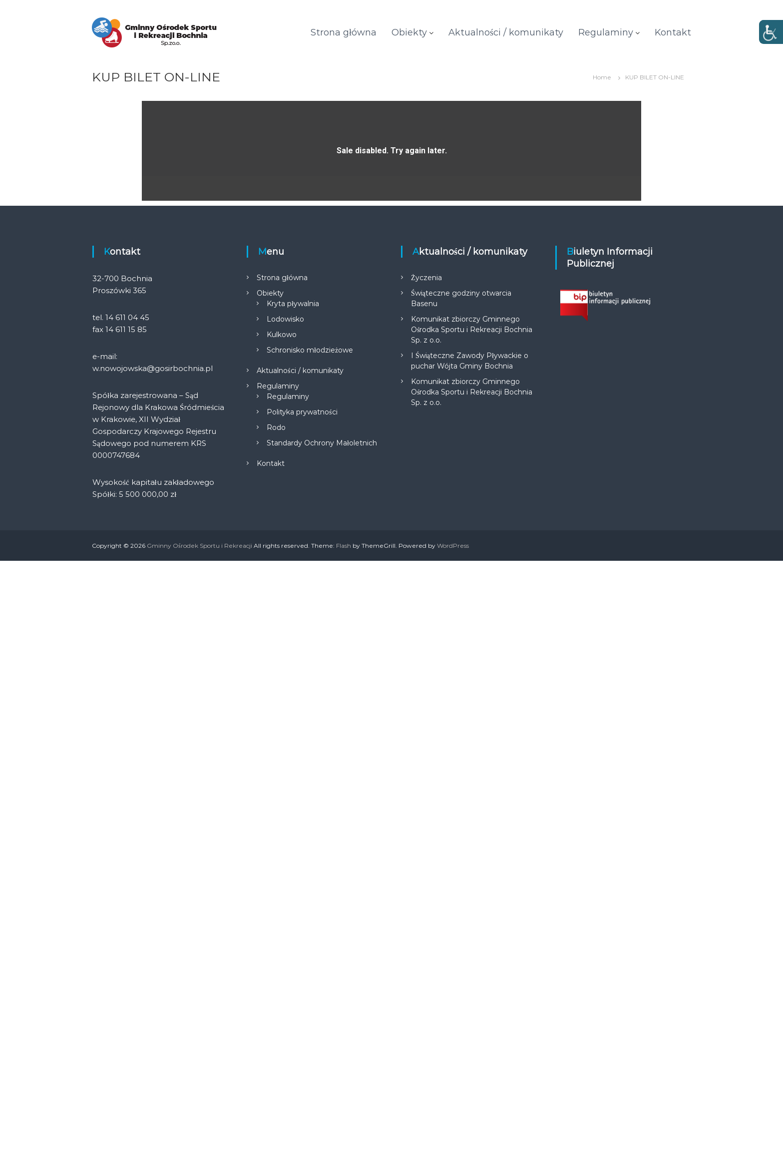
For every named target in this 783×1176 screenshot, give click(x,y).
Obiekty (409, 32)
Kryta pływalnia (293, 918)
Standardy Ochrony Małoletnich (322, 1058)
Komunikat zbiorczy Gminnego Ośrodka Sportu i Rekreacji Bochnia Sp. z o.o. (471, 945)
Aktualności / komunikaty (505, 32)
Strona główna (344, 32)
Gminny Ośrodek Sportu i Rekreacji (199, 1161)
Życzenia (426, 892)
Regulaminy (605, 32)
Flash (343, 1161)
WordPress (453, 1161)
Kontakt (673, 32)
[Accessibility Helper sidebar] (771, 32)
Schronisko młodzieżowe (310, 965)
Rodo (276, 1042)
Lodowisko (285, 934)
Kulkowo (282, 949)
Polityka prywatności (302, 1027)
